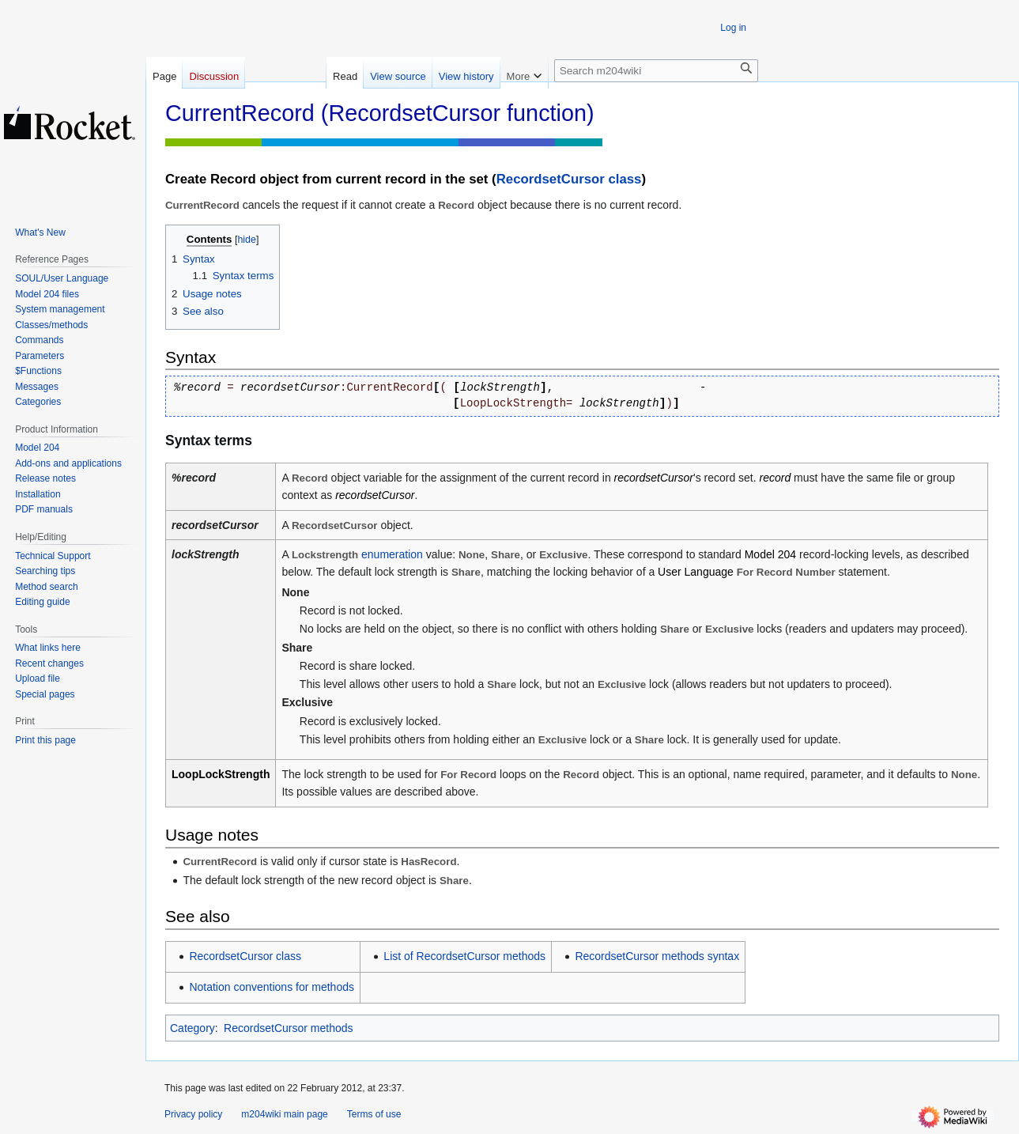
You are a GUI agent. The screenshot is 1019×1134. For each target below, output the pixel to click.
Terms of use (374, 1114)
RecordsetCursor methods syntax (657, 956)
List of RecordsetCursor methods (464, 956)
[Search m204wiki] (656, 70)
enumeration (392, 554)
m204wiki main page (284, 1114)
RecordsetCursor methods (288, 1028)
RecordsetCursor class (569, 179)
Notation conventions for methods (271, 987)
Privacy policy (193, 1114)
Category (192, 1028)
